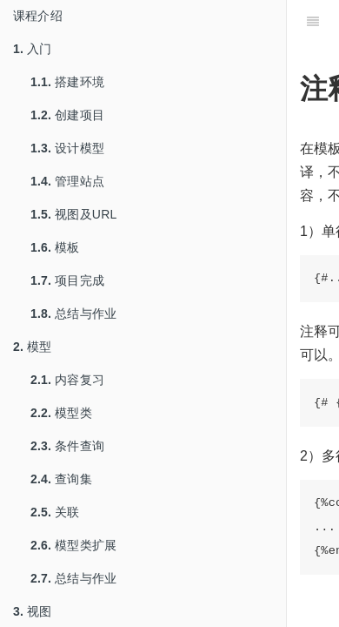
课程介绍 (38, 16)
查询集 (61, 479)
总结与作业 (73, 313)
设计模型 (67, 148)
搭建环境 (67, 82)
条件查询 (67, 446)
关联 (55, 512)
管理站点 (67, 181)
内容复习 (67, 380)
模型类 (61, 413)
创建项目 (67, 115)
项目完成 (67, 280)
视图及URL (73, 214)
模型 (32, 347)
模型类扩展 (73, 545)
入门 (32, 49)
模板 (55, 247)
